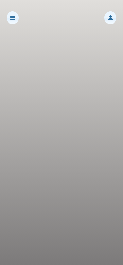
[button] (110, 17)
